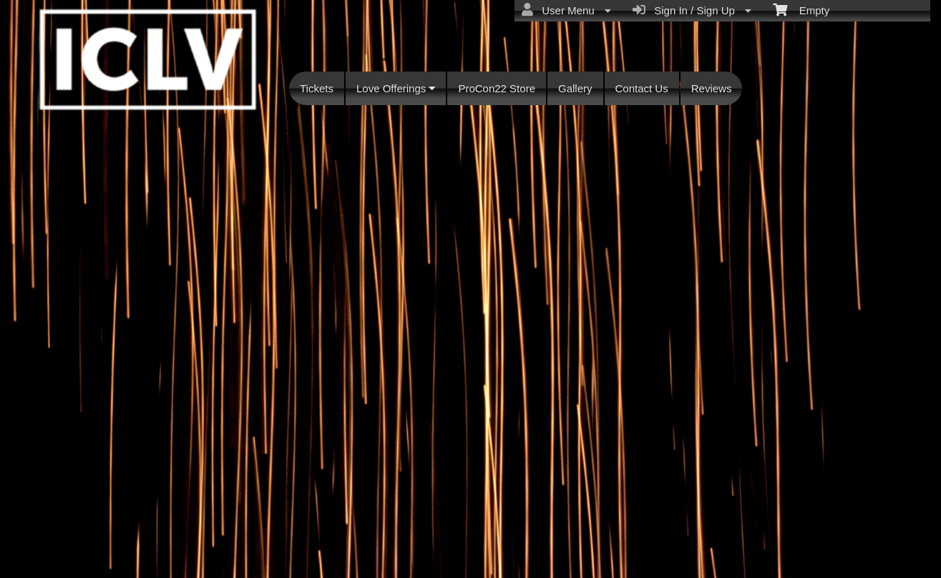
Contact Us (641, 88)
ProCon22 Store (496, 88)
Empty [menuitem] (801, 9)
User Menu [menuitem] (566, 10)
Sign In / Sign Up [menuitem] (692, 10)
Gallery (575, 88)
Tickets (316, 88)
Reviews (711, 88)
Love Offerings (395, 88)
